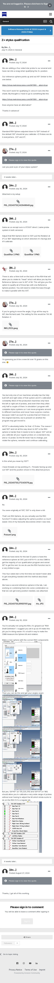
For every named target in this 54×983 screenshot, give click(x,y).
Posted (18, 62)
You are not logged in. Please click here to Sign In (25, 5)
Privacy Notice (15, 970)
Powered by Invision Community (27, 973)
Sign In (27, 921)
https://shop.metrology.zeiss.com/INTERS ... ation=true (25, 85)
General (18, 50)
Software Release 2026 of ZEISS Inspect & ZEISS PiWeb (27, 30)
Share (27, 937)
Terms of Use (31, 970)
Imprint (42, 970)
